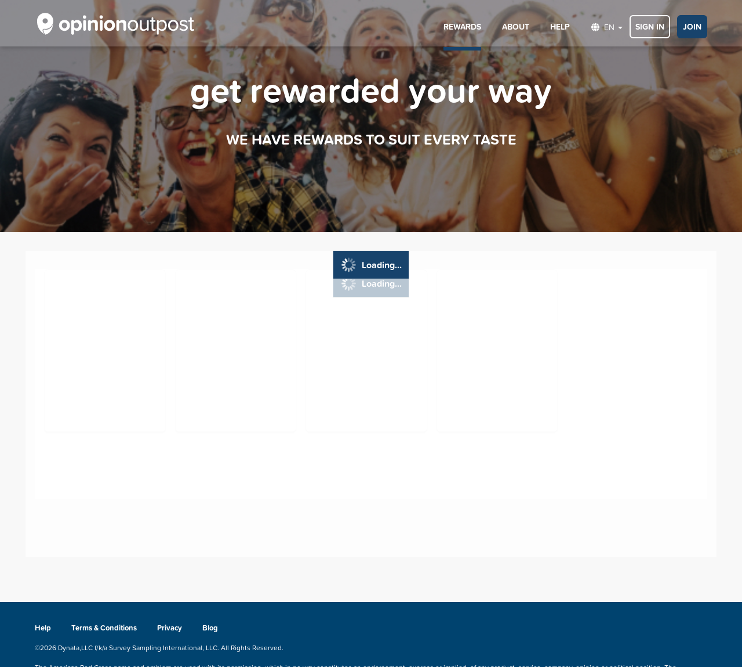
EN (607, 27)
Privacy (170, 627)
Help (44, 627)
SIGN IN (649, 27)
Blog (210, 627)
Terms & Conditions (104, 627)
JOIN (692, 27)
